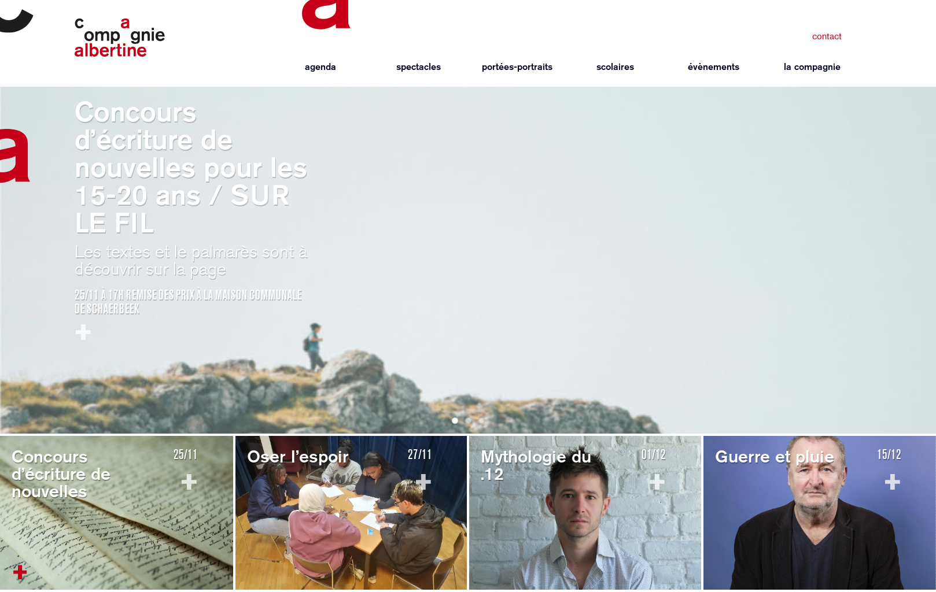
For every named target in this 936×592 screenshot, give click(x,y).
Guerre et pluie (774, 456)
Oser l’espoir (298, 456)
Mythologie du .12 (536, 465)
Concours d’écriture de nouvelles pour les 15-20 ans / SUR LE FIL (191, 167)
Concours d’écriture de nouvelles (61, 473)
